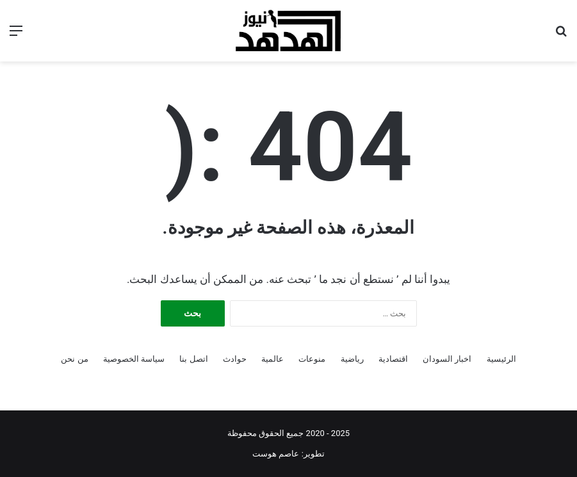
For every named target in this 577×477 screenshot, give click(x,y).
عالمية (272, 359)
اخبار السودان (447, 359)
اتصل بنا (193, 359)
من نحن (74, 359)
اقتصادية (393, 359)
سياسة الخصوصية (134, 359)
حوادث (235, 359)
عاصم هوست (275, 453)
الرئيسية (501, 359)
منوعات (311, 359)
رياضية (352, 359)
